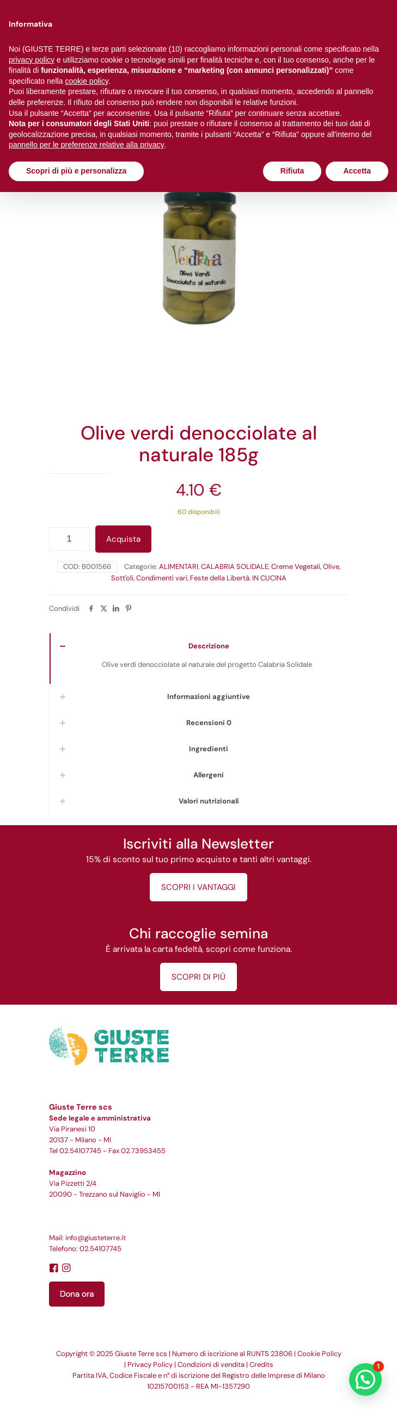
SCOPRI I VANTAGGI (198, 887)
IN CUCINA (269, 578)
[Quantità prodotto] (69, 539)
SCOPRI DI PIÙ (198, 976)
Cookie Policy (319, 1353)
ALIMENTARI (178, 566)
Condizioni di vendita (211, 1364)
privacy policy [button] (31, 59)
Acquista (123, 539)
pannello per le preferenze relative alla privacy (86, 144)
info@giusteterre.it (95, 1237)
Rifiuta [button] (292, 170)
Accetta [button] (357, 170)
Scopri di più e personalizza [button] (76, 170)
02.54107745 (80, 1150)
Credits (261, 1364)
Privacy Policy (150, 1364)
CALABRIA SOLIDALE (234, 566)
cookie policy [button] (86, 81)
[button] (365, 1379)
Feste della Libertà (219, 578)
